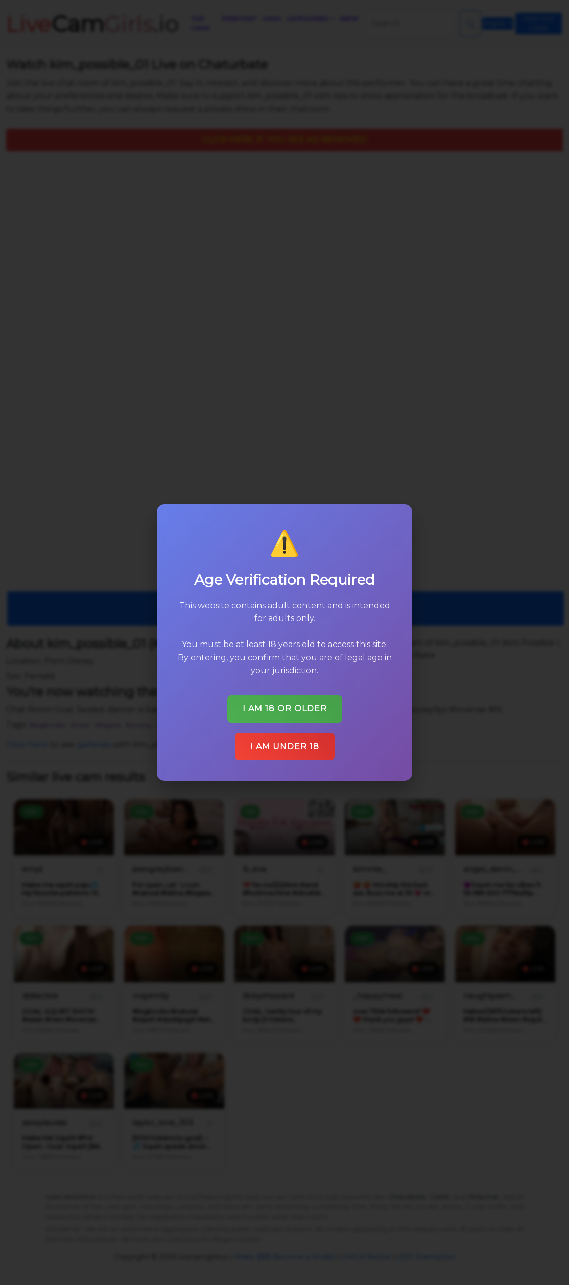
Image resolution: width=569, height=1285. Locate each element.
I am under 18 (284, 746)
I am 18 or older (285, 708)
